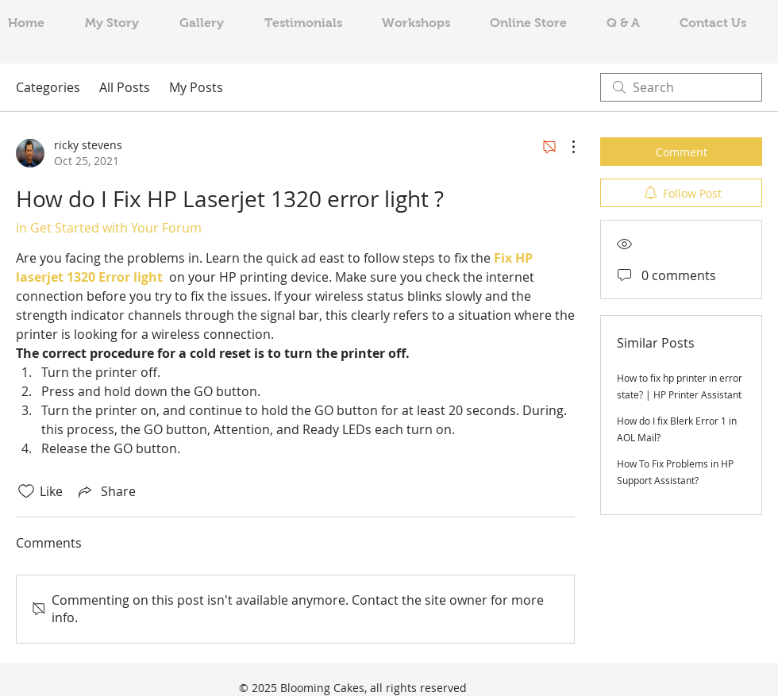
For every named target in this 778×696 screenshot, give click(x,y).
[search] (681, 87)
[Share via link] (105, 491)
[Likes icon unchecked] (26, 491)
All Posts (124, 87)
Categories (48, 87)
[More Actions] (565, 146)
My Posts (196, 87)
